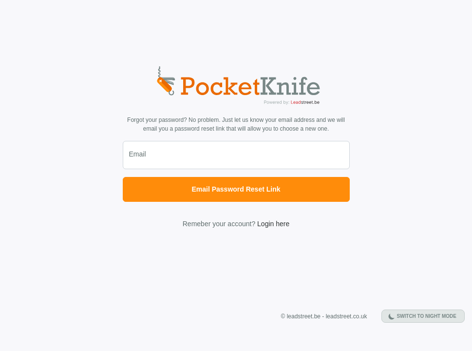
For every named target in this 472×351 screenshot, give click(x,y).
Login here (273, 224)
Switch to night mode (426, 316)
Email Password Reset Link (235, 189)
